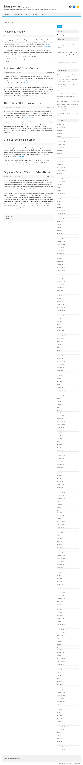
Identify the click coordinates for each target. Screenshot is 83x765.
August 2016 (60, 290)
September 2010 (61, 464)
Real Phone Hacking (15, 31)
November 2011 (61, 424)
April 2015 (59, 327)
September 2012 (61, 395)
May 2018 (59, 258)
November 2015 (61, 310)
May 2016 (59, 298)
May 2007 (59, 575)
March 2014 (60, 353)
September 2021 (61, 196)
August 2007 (60, 567)
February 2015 (60, 330)
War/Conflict (21, 208)
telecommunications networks (38, 59)
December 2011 (61, 421)
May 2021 (59, 201)
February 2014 (60, 355)
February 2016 (60, 304)
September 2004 (61, 667)
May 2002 (59, 738)
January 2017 (60, 278)
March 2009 (60, 512)
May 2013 (59, 378)
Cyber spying (34, 195)
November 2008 (61, 524)
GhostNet (20, 197)
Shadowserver (48, 130)
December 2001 (61, 749)
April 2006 (59, 612)
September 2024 (61, 150)
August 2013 (60, 370)
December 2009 (61, 490)
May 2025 (59, 136)
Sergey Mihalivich (39, 130)
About (27, 14)
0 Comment (50, 36)
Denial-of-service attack (18, 126)
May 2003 (59, 712)
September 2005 (61, 632)
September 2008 (61, 530)
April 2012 (59, 410)
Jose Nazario (25, 128)
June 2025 (59, 133)
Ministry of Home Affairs (13, 199)
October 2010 (60, 461)
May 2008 (59, 541)
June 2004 (59, 675)
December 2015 (61, 307)
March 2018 (60, 261)
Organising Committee (20, 201)
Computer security (24, 89)
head (25, 197)
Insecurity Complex (16, 128)
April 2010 (59, 478)
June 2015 (59, 321)
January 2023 (60, 178)
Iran (24, 54)
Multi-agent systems (14, 130)
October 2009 (60, 495)
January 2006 (60, 621)
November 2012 (61, 390)
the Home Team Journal (25, 205)
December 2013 (61, 361)
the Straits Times (12, 208)
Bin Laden (36, 160)
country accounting (44, 89)
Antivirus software (48, 87)
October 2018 (60, 250)
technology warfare (25, 59)
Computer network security (30, 124)
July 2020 (59, 224)
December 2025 (61, 127)
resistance (39, 56)
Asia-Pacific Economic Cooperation (35, 193)
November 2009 (61, 492)
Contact (35, 14)
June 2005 (59, 641)
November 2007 (61, 558)
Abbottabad (20, 160)
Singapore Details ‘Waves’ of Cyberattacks (27, 172)
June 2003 (59, 709)
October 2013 (60, 364)
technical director (26, 95)
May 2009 (59, 507)
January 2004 (60, 689)
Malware (17, 87)
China (16, 89)
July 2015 (59, 318)
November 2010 (61, 458)
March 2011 (60, 447)
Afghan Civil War (28, 160)
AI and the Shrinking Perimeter (64, 101)
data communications (23, 52)
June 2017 (59, 276)
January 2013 (60, 387)
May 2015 (59, 324)
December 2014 (61, 333)
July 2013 (59, 373)
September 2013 (61, 367)
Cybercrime (41, 195)
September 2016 (61, 287)
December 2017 (61, 267)
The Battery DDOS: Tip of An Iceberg (24, 103)
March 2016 (60, 301)
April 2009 (59, 510)
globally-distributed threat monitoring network (25, 91)
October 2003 (60, 698)
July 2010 (59, 470)
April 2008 (59, 544)
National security (25, 199)
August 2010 (60, 467)
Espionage (14, 197)
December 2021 (61, 193)
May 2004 (59, 678)
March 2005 (60, 649)
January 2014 (60, 358)
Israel (27, 54)
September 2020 (61, 218)
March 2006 (60, 615)
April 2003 (59, 715)
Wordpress (78, 763)
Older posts (9, 218)
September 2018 (61, 253)
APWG (5, 89)
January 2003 (60, 721)
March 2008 (60, 547)
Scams (16, 121)
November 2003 (61, 695)
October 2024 (60, 147)
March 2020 (60, 236)
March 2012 (60, 412)
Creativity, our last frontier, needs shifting (67, 104)
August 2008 (60, 532)
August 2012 (60, 398)
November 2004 (61, 661)
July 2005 (59, 638)
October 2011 (60, 427)
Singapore (37, 201)
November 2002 (61, 726)
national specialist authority (37, 199)
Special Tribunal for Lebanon (11, 59)
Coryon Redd (7, 126)
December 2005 (61, 624)
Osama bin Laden (30, 162)
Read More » (47, 46)
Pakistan (38, 162)
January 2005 (60, 655)
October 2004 (60, 664)
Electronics (32, 52)
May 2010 (59, 475)
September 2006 (61, 598)
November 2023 (61, 170)
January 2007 (60, 587)
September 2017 (61, 273)
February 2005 (60, 652)
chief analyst (11, 89)
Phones (17, 50)
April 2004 (59, 681)
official (47, 199)
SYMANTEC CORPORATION (11, 205)
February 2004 (60, 687)
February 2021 (60, 204)
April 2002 (59, 741)
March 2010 (60, 481)
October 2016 (60, 284)
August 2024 (60, 153)
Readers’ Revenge (61, 93)
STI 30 (47, 203)
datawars (11, 50)
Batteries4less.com (42, 121)
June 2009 (59, 504)
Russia (32, 130)
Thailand (34, 95)
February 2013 (60, 384)
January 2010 (60, 487)
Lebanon (31, 54)
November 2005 (61, 627)
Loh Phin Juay (42, 197)
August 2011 (60, 432)
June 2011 (59, 438)
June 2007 (59, 572)
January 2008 (60, 552)
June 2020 (59, 227)
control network (12, 195)
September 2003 (61, 701)
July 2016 (59, 293)
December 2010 (61, 455)
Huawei (20, 54)
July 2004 (59, 672)
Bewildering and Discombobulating (65, 96)
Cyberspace (48, 195)
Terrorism (9, 164)
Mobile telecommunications (11, 56)
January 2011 (60, 452)
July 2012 (59, 401)
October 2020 (60, 216)
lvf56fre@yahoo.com (35, 128)
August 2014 (60, 341)
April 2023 (59, 173)
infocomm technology (33, 197)
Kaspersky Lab (17, 93)
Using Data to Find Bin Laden (19, 139)
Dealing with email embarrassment (65, 109)
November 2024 (61, 144)
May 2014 (59, 347)
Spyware (42, 203)
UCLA (33, 164)
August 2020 (60, 221)
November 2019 (61, 244)
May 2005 (59, 644)
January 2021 (60, 207)
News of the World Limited (26, 56)
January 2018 (60, 264)
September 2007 (61, 564)
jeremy (8, 36)
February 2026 (60, 124)
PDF (34, 56)
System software (17, 95)
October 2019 (60, 247)
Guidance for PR (17, 14)
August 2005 (60, 635)
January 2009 (60, 518)
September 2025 (61, 130)
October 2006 (60, 595)
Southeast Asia (8, 95)
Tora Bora (29, 164)
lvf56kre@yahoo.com (46, 128)
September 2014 (61, 338)
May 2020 (59, 230)
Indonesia (41, 91)
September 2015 (61, 315)
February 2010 (60, 484)
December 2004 (61, 658)
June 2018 (59, 256)
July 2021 (59, 198)
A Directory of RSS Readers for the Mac (67, 84)
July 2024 (59, 156)
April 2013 (59, 381)
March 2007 (60, 581)
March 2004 (60, 684)
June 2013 (59, 375)
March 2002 (60, 744)
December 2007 (61, 555)
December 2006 (61, 590)
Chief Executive (18, 124)
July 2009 (59, 501)
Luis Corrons (25, 93)
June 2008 (59, 538)
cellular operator (41, 50)
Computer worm (33, 89)
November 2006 (61, 592)
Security (21, 50)
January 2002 (60, 746)
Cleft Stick (44, 14)
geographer (11, 162)
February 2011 (60, 450)
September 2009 (61, 498)
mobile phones (46, 54)
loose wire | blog (16, 6)
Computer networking (43, 124)
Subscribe (6, 14)
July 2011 (59, 435)
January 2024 (60, 164)
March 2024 (60, 159)
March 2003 (60, 718)
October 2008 (60, 527)
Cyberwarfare (13, 52)
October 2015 (60, 313)
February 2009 (60, 515)
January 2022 (60, 190)
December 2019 (61, 241)
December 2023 (61, 167)
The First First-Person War (63, 113)
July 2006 (59, 604)
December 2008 (61, 521)
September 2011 (61, 430)
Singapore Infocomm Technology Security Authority (17, 203)
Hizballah (14, 54)
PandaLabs (43, 93)
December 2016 (61, 281)
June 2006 (59, 607)
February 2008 (60, 550)
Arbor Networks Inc (32, 121)
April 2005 (59, 647)
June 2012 (59, 404)
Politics (31, 201)
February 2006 (60, 618)
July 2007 (59, 570)
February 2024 (60, 161)
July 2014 (59, 344)
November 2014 (61, 335)
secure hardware (47, 56)
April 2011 (59, 444)
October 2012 (60, 393)
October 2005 (60, 629)
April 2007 (59, 578)
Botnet (11, 124)
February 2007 (60, 584)
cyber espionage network (23, 195)
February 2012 (60, 415)
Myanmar (37, 93)
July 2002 (59, 735)
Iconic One (61, 763)
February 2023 (60, 176)
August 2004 (60, 669)
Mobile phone (38, 54)
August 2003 (60, 704)
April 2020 (59, 233)
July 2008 (59, 535)
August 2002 (60, 732)
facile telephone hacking (42, 52)
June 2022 (59, 184)
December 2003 (61, 692)
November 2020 (61, 213)
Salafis (46, 162)
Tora (24, 164)
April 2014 (59, 350)
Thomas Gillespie (17, 164)
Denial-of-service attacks (31, 126)
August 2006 (60, 601)
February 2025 (60, 138)
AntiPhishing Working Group (35, 87)
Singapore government (47, 201)
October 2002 (60, 729)
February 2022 (60, 187)
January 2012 (60, 418)
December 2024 (61, 141)
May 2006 (59, 609)
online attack (24, 130)
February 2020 (60, 238)
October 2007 (60, 561)
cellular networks (31, 50)
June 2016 (59, 295)
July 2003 (59, 707)
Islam (17, 162)
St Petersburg (7, 132)
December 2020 (61, 210)
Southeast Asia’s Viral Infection (21, 68)
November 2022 (61, 181)
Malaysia (6, 130)
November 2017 (61, 270)
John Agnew (22, 162)
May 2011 (59, 441)
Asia (24, 193)
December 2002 (61, 724)
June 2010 (59, 472)
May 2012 (59, 407)
